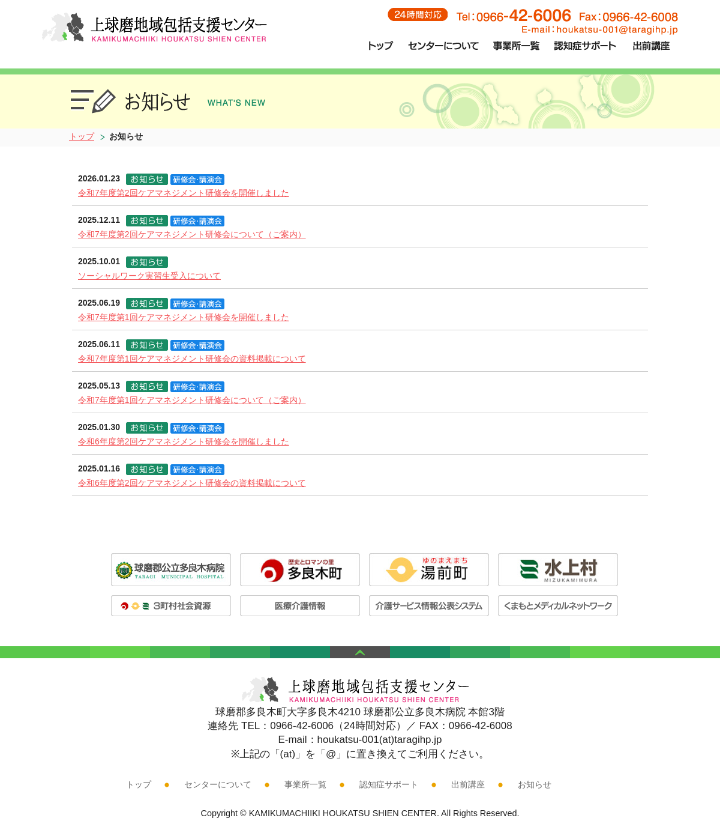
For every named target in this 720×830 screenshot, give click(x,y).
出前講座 (468, 784)
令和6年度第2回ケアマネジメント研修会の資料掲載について (192, 483)
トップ (81, 136)
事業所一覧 (305, 784)
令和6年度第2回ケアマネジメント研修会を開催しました (183, 441)
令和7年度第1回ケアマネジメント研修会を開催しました (183, 317)
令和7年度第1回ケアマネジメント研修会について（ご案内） (192, 400)
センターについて (217, 784)
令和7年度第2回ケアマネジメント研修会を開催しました (183, 193)
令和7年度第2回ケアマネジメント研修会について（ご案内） (192, 234)
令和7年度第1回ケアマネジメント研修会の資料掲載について (192, 358)
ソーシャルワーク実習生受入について (149, 275)
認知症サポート (388, 784)
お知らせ (534, 784)
